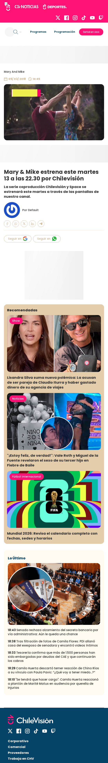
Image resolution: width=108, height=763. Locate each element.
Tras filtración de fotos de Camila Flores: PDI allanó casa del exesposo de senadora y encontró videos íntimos (53, 643)
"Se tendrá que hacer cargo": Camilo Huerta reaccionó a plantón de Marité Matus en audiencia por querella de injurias (53, 683)
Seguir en (17, 238)
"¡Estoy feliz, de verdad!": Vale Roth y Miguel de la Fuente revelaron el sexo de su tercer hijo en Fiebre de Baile (52, 460)
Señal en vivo (91, 32)
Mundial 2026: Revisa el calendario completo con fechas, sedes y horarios (52, 536)
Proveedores (18, 753)
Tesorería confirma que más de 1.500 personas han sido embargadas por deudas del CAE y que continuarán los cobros (52, 657)
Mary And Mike (14, 72)
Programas (38, 32)
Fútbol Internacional (26, 477)
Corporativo (18, 741)
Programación (64, 32)
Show (16, 321)
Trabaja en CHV (21, 758)
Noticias (18, 399)
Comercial (16, 747)
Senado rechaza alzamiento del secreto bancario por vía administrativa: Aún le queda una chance (53, 632)
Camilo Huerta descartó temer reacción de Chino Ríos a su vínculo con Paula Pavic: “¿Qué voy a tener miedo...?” (53, 670)
